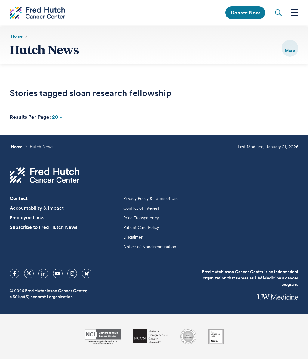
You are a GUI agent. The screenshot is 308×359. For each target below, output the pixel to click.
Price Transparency (141, 218)
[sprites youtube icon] (58, 274)
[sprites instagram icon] (72, 274)
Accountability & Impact (37, 208)
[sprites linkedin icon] (43, 274)
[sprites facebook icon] (14, 274)
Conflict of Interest (141, 208)
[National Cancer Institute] (103, 336)
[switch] (290, 48)
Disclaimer (133, 237)
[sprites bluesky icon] (86, 274)
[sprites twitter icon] (29, 274)
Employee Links (27, 218)
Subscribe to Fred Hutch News (43, 227)
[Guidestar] (216, 337)
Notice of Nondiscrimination (149, 247)
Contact (19, 198)
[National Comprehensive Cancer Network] (150, 337)
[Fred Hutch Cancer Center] (44, 175)
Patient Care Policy (141, 227)
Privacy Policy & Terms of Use (151, 198)
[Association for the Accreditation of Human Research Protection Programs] (188, 337)
